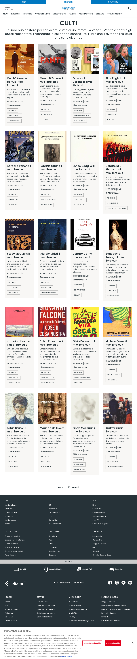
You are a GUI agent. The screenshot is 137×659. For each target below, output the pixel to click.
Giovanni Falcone (47, 383)
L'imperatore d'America (115, 467)
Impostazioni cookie (92, 643)
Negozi (7, 601)
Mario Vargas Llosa (81, 115)
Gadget (95, 551)
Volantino (9, 616)
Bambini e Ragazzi (100, 524)
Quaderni (52, 555)
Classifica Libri (11, 512)
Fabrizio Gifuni (46, 205)
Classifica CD (54, 512)
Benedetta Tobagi (113, 296)
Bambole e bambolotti (14, 551)
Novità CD (53, 509)
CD (50, 505)
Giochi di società (12, 547)
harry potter (13, 200)
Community (78, 582)
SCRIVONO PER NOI (114, 14)
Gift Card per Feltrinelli (46, 605)
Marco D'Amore (46, 115)
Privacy (72, 616)
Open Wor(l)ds (54, 551)
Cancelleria (53, 547)
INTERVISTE (27, 14)
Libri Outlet (9, 516)
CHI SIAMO (100, 14)
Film (94, 505)
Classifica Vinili (55, 524)
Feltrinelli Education (109, 613)
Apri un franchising (12, 609)
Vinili (50, 516)
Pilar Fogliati (112, 115)
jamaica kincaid (14, 383)
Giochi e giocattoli (12, 536)
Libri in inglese (10, 520)
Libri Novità (9, 509)
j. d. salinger (79, 205)
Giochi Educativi (11, 544)
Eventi (7, 605)
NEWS (5, 14)
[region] (68, 643)
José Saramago (14, 121)
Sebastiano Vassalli (48, 292)
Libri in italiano (10, 505)
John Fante (45, 120)
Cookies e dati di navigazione (81, 620)
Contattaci (73, 601)
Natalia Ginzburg (113, 375)
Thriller (77, 295)
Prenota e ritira (43, 601)
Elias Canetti (13, 467)
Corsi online (97, 540)
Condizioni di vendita (78, 609)
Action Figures (10, 555)
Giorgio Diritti (46, 287)
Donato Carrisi (79, 290)
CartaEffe (73, 613)
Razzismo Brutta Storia (110, 620)
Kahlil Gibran (13, 292)
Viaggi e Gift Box (99, 544)
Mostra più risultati (68, 487)
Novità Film (96, 509)
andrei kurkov (112, 462)
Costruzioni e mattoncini (15, 540)
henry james (111, 291)
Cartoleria (53, 536)
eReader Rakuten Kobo (101, 555)
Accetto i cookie (113, 643)
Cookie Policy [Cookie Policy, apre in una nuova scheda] (66, 656)
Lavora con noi (11, 620)
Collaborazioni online (45, 613)
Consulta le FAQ (75, 605)
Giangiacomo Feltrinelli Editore (113, 605)
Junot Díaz (78, 383)
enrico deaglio (79, 200)
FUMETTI (72, 14)
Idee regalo (97, 536)
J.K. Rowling (12, 205)
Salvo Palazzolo (47, 378)
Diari (50, 540)
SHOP (24, 2)
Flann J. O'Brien (79, 121)
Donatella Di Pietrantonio (116, 208)
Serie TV (95, 520)
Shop (55, 582)
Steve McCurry (13, 287)
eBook (7, 524)
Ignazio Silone (112, 203)
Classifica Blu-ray (99, 516)
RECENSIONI (15, 14)
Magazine (65, 582)
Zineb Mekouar (79, 470)
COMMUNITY (113, 2)
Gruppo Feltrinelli (108, 601)
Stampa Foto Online (45, 616)
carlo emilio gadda (48, 200)
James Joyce (111, 120)
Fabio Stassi (12, 462)
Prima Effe (105, 616)
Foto (94, 547)
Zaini (51, 544)
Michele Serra (112, 380)
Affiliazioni (9, 613)
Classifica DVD (98, 512)
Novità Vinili (53, 520)
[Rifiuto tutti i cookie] (133, 643)
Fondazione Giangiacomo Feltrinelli (115, 609)
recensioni (12, 110)
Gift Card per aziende (45, 609)
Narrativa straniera (82, 378)
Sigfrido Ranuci (14, 115)
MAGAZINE (68, 2)
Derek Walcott (13, 378)
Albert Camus (79, 464)
